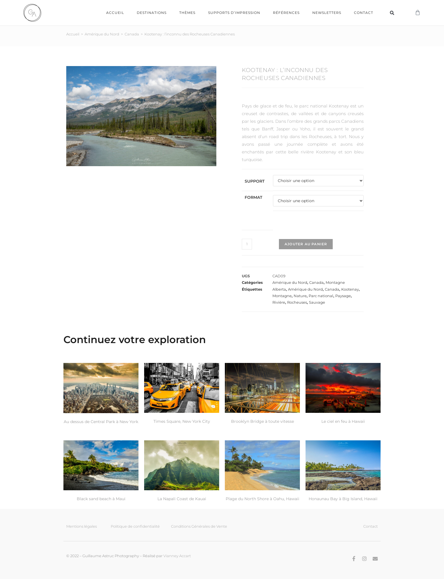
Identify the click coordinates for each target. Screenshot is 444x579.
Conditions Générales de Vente (199, 526)
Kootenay (350, 289)
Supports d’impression (234, 12)
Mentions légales (81, 526)
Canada (132, 33)
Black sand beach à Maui (101, 498)
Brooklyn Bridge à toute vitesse (262, 421)
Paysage (343, 295)
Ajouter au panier (306, 244)
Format (253, 197)
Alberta (279, 289)
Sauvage (317, 302)
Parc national (321, 295)
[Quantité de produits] (247, 243)
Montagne (335, 282)
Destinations (151, 12)
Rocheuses (297, 302)
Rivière (278, 302)
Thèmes (187, 12)
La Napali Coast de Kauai (181, 498)
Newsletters (326, 12)
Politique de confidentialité (135, 526)
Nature (300, 295)
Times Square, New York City (181, 421)
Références (286, 12)
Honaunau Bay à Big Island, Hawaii (343, 498)
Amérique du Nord (102, 33)
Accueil (115, 12)
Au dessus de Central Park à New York (101, 421)
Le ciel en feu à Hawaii (343, 421)
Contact (363, 12)
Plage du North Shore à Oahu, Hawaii (262, 498)
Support (254, 180)
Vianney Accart (177, 555)
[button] (392, 13)
